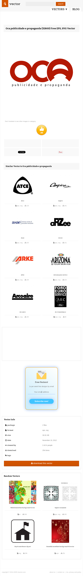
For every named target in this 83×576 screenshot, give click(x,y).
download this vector (41, 463)
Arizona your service (60, 275)
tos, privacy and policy (73, 572)
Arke (22, 275)
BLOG (76, 9)
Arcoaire (23, 312)
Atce (22, 201)
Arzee (60, 238)
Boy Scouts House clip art (23, 546)
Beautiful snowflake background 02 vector (60, 546)
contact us (60, 572)
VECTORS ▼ (60, 9)
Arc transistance (60, 312)
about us (52, 572)
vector (14, 4)
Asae (22, 238)
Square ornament (60, 507)
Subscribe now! (41, 401)
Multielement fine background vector (23, 507)
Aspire (60, 201)
